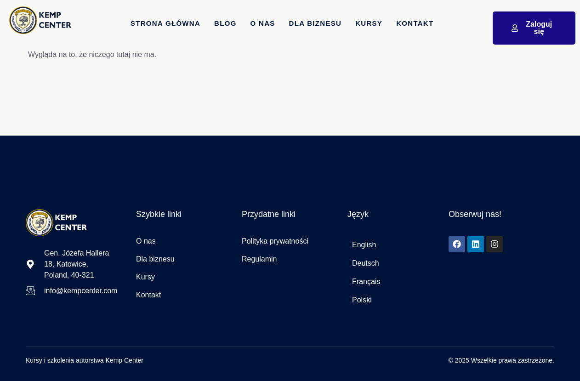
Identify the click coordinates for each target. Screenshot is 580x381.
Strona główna (165, 23)
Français (366, 281)
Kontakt (414, 23)
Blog (225, 23)
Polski (362, 300)
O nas (262, 23)
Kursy (368, 23)
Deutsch (365, 263)
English (364, 245)
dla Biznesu (315, 23)
